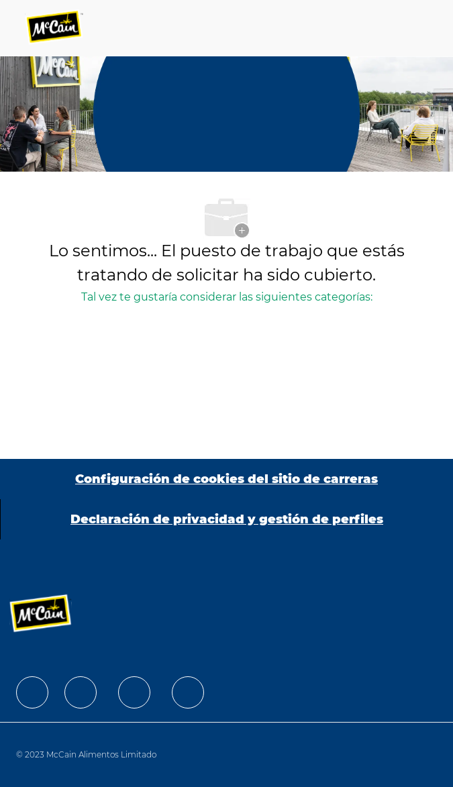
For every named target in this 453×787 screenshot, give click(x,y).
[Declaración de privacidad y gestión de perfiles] (227, 519)
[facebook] (32, 692)
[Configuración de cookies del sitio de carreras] (226, 479)
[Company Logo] (55, 28)
